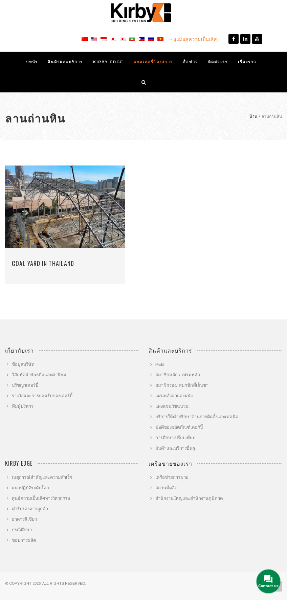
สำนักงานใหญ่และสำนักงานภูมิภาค (189, 498)
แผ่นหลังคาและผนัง (174, 395)
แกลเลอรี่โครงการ (153, 62)
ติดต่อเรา (218, 62)
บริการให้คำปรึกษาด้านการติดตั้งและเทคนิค (197, 416)
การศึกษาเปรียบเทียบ (175, 437)
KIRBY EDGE (108, 62)
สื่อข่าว (190, 62)
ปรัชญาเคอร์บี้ (25, 385)
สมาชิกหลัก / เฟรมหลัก (177, 374)
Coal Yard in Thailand (43, 263)
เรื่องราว (247, 62)
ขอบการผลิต (24, 540)
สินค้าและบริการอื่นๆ (175, 448)
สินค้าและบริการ (65, 62)
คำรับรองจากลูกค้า (30, 508)
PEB (159, 364)
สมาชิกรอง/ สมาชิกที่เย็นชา (181, 385)
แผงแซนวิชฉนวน (172, 406)
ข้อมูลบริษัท (23, 364)
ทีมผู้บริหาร (23, 406)
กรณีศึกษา (22, 529)
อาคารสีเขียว (24, 519)
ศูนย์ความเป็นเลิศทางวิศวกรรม (41, 498)
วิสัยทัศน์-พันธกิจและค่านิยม (39, 374)
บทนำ (32, 62)
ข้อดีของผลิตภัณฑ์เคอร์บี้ (179, 427)
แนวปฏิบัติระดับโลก (30, 487)
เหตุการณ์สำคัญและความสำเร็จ (42, 477)
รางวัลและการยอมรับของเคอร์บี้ (42, 395)
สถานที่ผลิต (166, 487)
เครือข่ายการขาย (172, 477)
